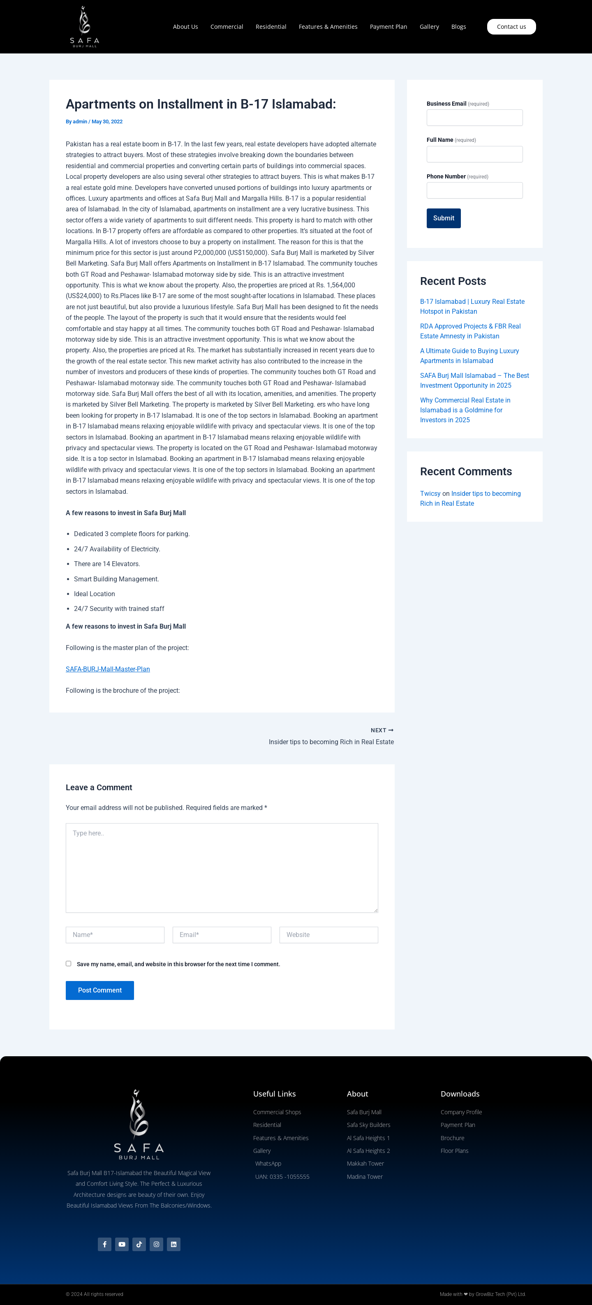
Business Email (458, 103)
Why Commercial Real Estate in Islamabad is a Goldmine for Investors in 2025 (465, 410)
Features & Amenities (328, 26)
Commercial (226, 26)
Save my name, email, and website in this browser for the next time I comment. (178, 964)
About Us (185, 26)
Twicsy (430, 493)
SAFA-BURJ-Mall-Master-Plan (108, 669)
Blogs (458, 26)
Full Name (451, 140)
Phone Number (457, 176)
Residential (271, 26)
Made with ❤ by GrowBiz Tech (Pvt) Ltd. (483, 1294)
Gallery (429, 26)
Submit (443, 218)
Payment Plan (388, 26)
